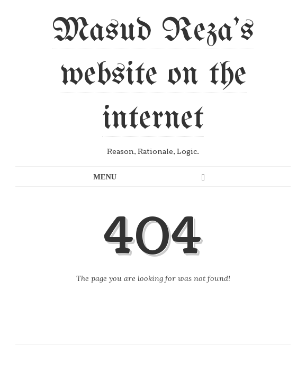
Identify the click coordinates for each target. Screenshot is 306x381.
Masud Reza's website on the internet (153, 75)
